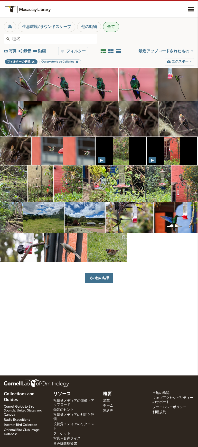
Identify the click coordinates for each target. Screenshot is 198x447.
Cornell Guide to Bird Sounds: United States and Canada (23, 411)
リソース (62, 394)
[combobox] (54, 39)
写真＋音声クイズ (67, 438)
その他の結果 (99, 278)
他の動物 (89, 27)
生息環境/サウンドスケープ (46, 27)
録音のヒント (63, 409)
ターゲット (61, 433)
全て (111, 27)
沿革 (106, 400)
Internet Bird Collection (20, 425)
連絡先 (108, 410)
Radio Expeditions (17, 419)
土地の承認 (161, 393)
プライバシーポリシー (169, 407)
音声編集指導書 (65, 443)
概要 (107, 394)
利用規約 (159, 412)
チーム (108, 405)
